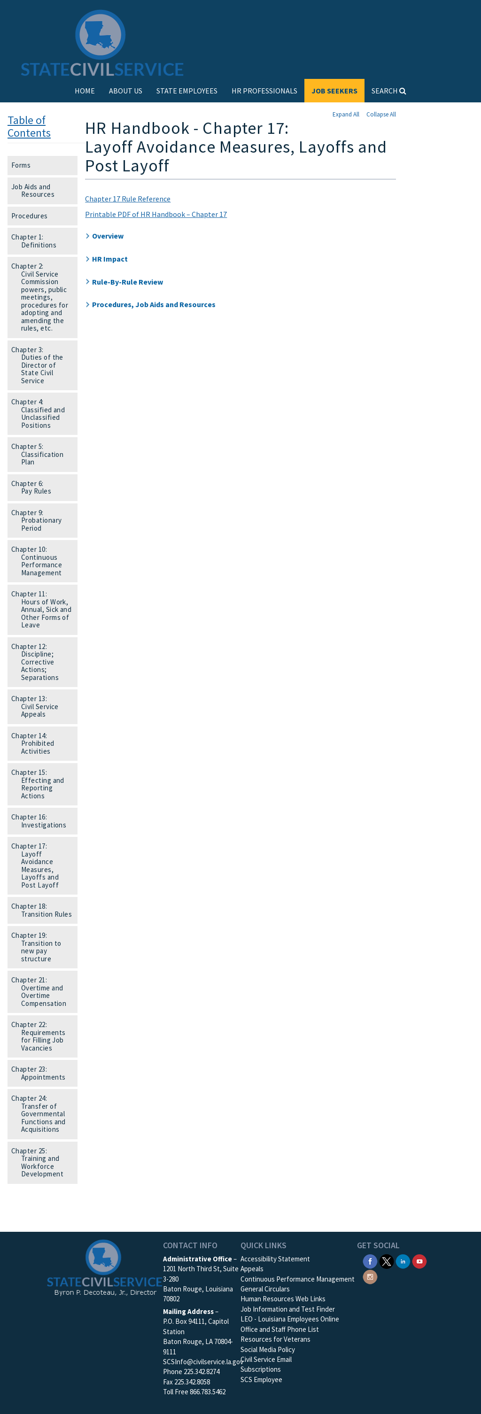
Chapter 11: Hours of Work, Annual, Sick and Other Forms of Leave (44, 609)
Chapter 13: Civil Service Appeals (38, 706)
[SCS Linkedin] (403, 1260)
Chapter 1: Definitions (36, 240)
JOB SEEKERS (334, 90)
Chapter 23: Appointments (41, 1073)
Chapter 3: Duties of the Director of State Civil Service (40, 365)
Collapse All (381, 114)
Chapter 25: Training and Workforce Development (40, 1162)
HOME (85, 90)
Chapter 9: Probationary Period (39, 520)
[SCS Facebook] (370, 1260)
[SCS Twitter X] (386, 1260)
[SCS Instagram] (370, 1275)
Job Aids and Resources (35, 190)
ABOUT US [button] (125, 90)
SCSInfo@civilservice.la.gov (203, 1361)
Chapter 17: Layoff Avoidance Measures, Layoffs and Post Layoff (38, 865)
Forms (24, 165)
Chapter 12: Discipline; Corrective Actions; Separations (38, 662)
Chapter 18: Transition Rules (44, 910)
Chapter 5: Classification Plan (40, 454)
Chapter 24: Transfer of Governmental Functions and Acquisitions (41, 1114)
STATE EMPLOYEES (186, 90)
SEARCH (389, 90)
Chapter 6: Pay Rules (34, 487)
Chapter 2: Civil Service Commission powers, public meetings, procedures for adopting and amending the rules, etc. (42, 297)
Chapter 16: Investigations (41, 820)
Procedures (32, 215)
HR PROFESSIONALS (264, 90)
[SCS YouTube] (419, 1260)
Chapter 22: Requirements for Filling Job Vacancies (41, 1036)
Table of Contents (29, 126)
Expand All (346, 114)
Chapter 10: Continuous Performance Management (39, 561)
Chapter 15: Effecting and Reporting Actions (40, 784)
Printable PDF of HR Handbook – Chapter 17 (156, 214)
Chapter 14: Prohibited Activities (35, 743)
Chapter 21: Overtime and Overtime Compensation (41, 991)
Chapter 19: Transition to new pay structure (39, 947)
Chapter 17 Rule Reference (128, 198)
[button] (240, 236)
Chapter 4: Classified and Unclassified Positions (41, 413)
